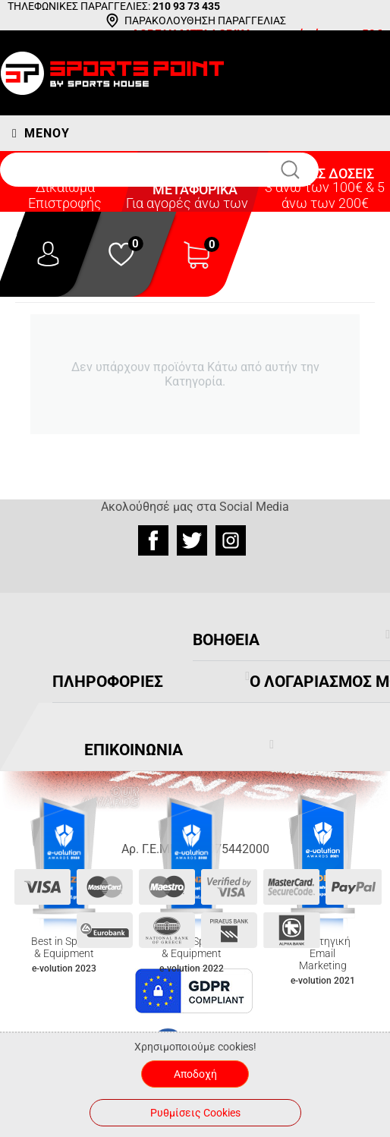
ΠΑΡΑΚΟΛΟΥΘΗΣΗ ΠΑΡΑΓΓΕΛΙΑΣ (205, 20)
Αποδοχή (195, 1074)
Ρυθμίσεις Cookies (195, 1113)
